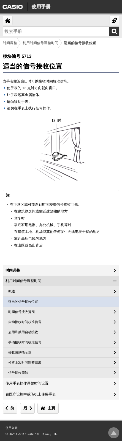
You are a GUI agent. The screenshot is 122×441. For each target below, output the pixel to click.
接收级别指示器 (19, 352)
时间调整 (10, 43)
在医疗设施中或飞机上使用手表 (31, 394)
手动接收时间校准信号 (24, 342)
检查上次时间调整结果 (24, 362)
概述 (11, 291)
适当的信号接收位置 (23, 301)
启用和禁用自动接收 (23, 332)
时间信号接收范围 (21, 311)
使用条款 (12, 427)
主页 (51, 408)
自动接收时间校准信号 (24, 322)
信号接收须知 (18, 372)
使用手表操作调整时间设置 (27, 383)
